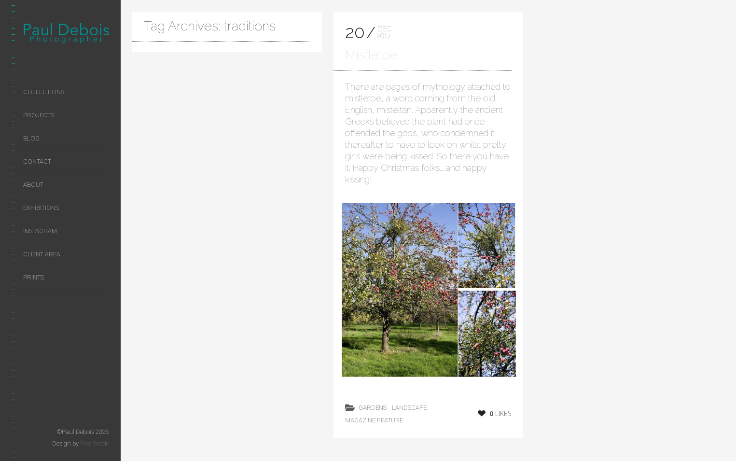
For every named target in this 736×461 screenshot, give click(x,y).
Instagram (40, 231)
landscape (409, 407)
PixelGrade (94, 443)
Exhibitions (41, 207)
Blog (31, 138)
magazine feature (374, 420)
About (33, 184)
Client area (41, 254)
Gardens (373, 407)
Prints (33, 277)
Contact (37, 161)
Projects (38, 115)
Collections (43, 92)
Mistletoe (371, 54)
